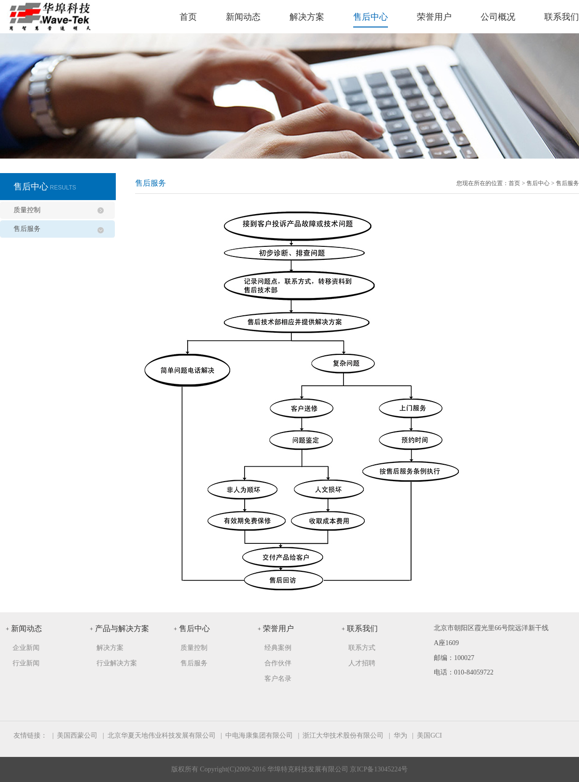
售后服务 (27, 228)
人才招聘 (361, 663)
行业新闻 (26, 663)
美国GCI (429, 735)
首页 (188, 17)
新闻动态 (243, 17)
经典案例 (277, 647)
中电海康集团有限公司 (259, 735)
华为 (400, 735)
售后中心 (370, 17)
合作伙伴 (277, 663)
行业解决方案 (116, 663)
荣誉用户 (434, 17)
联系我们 (561, 17)
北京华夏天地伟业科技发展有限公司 (162, 735)
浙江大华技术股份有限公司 (343, 735)
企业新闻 (26, 647)
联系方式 (361, 647)
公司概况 (498, 17)
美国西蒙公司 (77, 735)
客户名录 (277, 678)
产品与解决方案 (119, 629)
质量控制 (27, 210)
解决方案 (307, 17)
